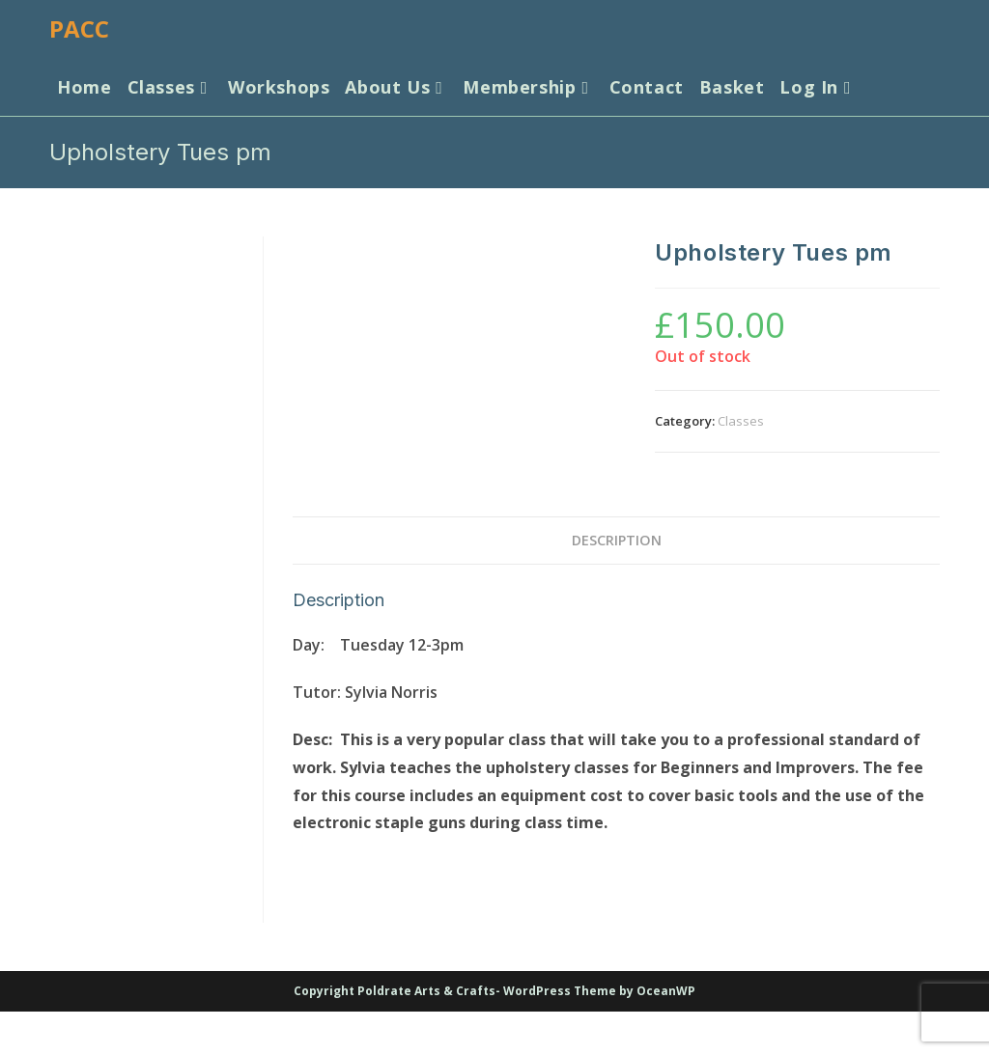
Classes (741, 421)
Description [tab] (617, 540)
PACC (79, 28)
